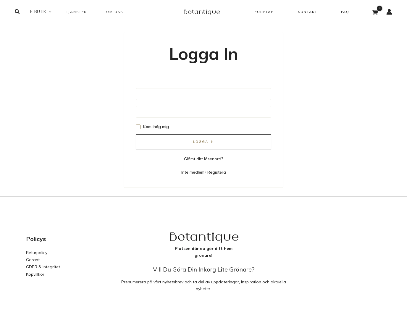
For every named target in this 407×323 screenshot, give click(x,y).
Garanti (33, 258)
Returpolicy (36, 252)
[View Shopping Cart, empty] (375, 13)
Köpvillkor (35, 272)
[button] (17, 12)
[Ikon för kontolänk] (389, 12)
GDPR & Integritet (43, 265)
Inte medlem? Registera (203, 171)
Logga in (203, 142)
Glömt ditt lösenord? (203, 158)
